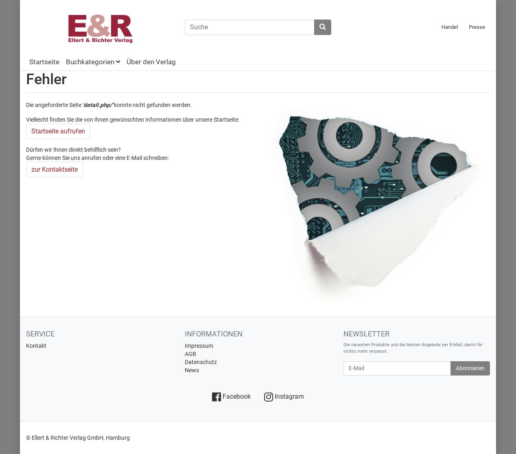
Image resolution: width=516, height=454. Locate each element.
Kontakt (36, 346)
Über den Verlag (151, 62)
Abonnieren (470, 368)
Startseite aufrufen (58, 131)
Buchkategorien (93, 62)
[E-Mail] (397, 368)
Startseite (44, 62)
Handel (450, 27)
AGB (190, 354)
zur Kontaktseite (54, 169)
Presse (477, 27)
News (192, 370)
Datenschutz (201, 362)
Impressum (199, 346)
